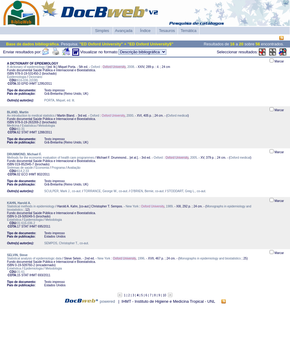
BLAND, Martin (18, 112)
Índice (145, 30)
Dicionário (35, 77)
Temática (188, 30)
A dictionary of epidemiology (26, 67)
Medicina (13, 125)
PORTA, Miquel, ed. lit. (59, 100)
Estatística (29, 125)
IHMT (33, 83)
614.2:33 (23, 171)
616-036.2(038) (27, 80)
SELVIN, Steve (17, 255)
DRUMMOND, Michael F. (24, 154)
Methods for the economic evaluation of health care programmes (50, 157)
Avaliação (73, 167)
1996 (141, 258)
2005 (193, 157)
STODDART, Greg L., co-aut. (186, 191)
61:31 (21, 129)
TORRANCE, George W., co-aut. (106, 191)
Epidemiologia (16, 77)
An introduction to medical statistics (31, 115)
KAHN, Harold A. (19, 203)
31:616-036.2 (26, 223)
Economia (42, 167)
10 (164, 295)
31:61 (21, 272)
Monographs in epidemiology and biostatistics (210, 258)
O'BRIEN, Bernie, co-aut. (147, 191)
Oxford (95, 67)
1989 (169, 206)
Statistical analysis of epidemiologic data (34, 258)
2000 (129, 115)
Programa (58, 167)
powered (107, 301)
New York (132, 206)
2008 (130, 67)
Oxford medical (177, 115)
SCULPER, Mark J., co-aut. (62, 191)
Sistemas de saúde (20, 167)
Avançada (124, 30)
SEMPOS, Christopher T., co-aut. (66, 243)
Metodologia (46, 125)
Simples (102, 30)
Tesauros (167, 30)
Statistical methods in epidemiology (31, 206)
